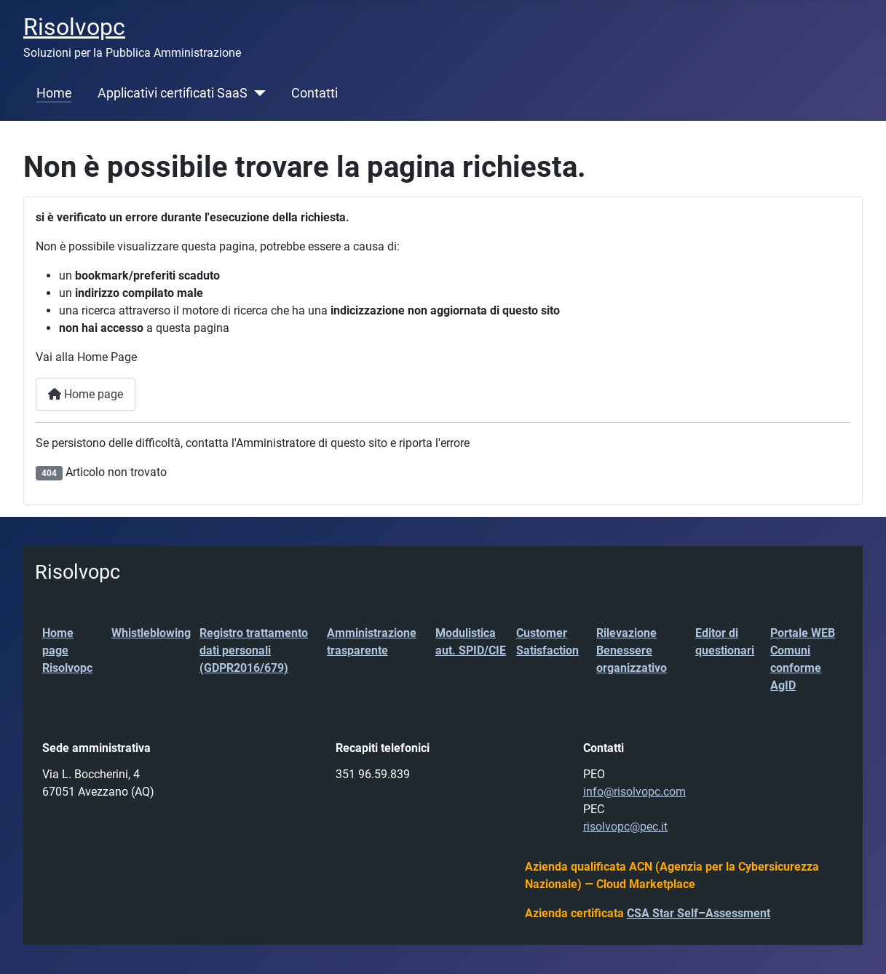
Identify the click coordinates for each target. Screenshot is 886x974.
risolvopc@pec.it (625, 827)
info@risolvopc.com (634, 792)
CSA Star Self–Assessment (698, 913)
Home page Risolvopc (67, 650)
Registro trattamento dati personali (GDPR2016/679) (253, 650)
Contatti (314, 93)
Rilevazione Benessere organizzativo (631, 650)
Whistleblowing (151, 633)
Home (54, 93)
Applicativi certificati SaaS (173, 93)
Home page (85, 394)
